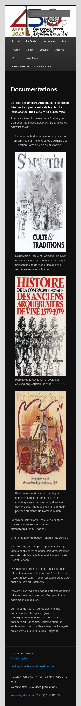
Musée (15, 58)
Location (44, 49)
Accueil (16, 41)
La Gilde (31, 41)
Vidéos (29, 49)
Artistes (59, 49)
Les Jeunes (48, 41)
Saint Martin (32, 58)
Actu (64, 41)
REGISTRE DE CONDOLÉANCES (31, 66)
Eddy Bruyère (19, 658)
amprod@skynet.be (22, 695)
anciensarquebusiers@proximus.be (32, 666)
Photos (16, 49)
